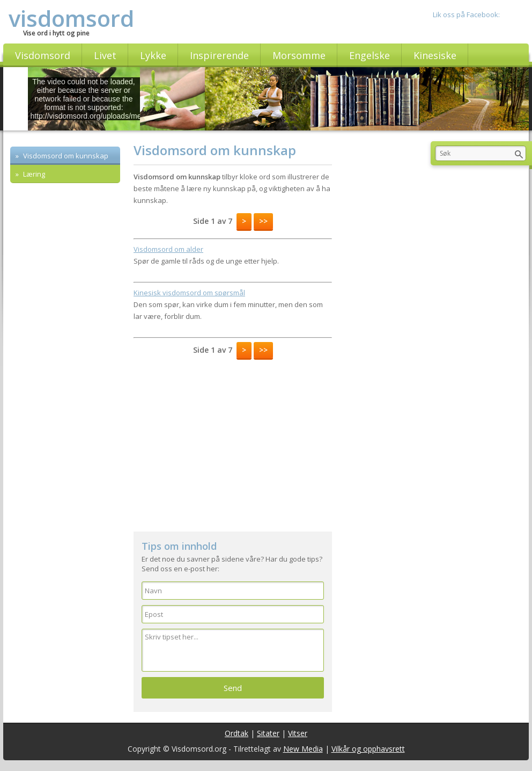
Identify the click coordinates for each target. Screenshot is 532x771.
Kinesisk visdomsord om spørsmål (189, 292)
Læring (33, 174)
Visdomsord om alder (168, 249)
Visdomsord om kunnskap (64, 156)
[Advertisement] (233, 440)
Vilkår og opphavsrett (368, 749)
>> (263, 221)
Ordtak (236, 733)
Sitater (268, 733)
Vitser (297, 733)
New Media (303, 749)
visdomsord (71, 18)
